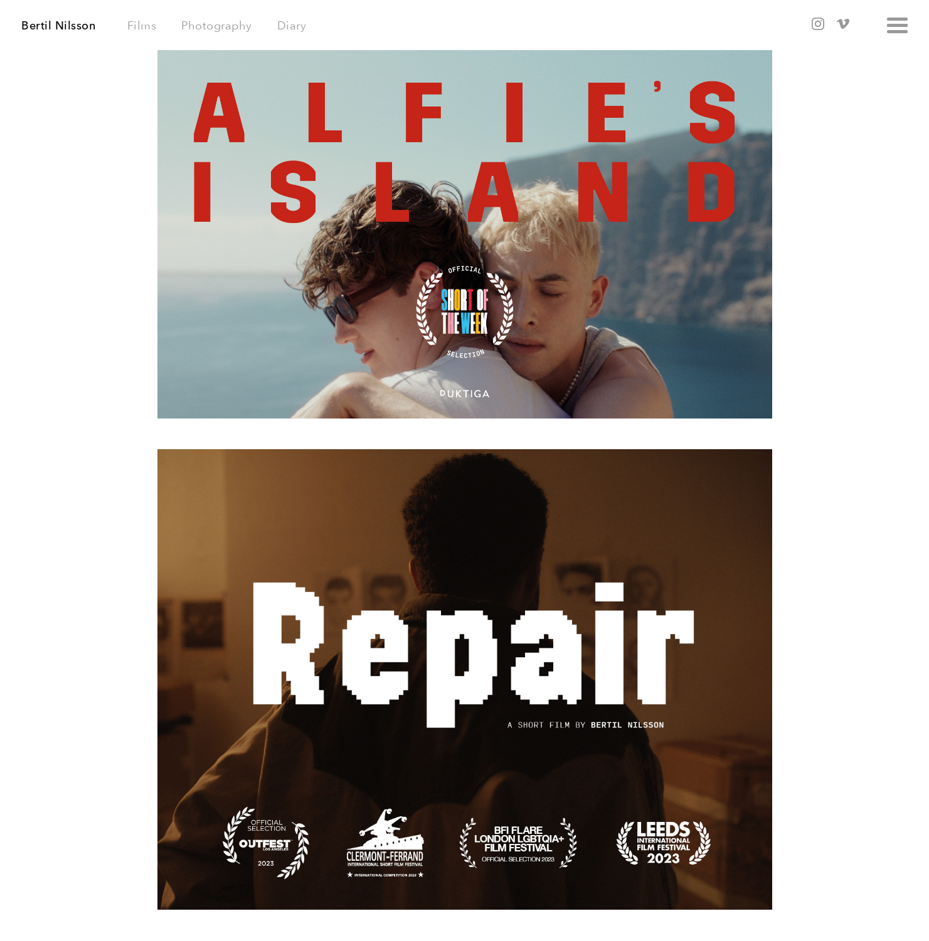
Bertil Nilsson (58, 25)
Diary (292, 25)
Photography (216, 25)
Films (142, 25)
